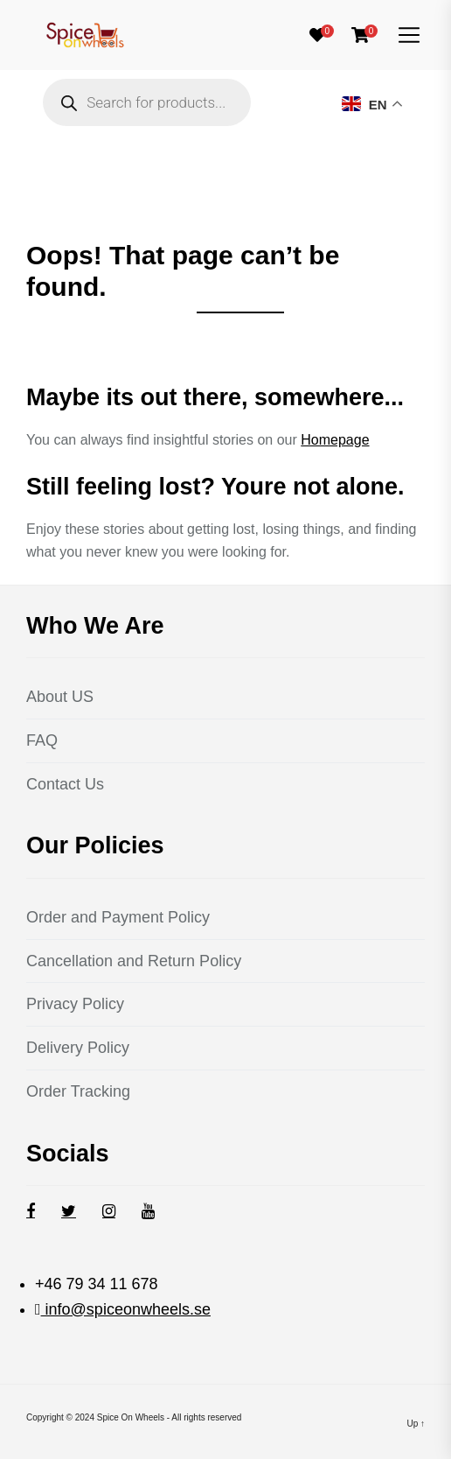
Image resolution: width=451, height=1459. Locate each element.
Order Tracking (78, 1091)
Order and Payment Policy (118, 917)
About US (60, 696)
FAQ (42, 740)
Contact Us (65, 784)
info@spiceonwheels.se (126, 1309)
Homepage (335, 439)
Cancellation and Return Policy (133, 961)
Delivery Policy (77, 1047)
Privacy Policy (75, 1004)
